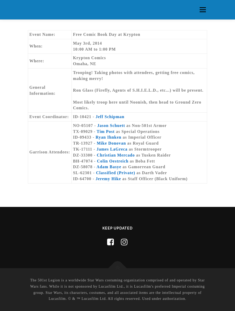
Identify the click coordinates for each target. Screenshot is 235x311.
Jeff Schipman (110, 116)
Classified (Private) (115, 173)
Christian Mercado (116, 155)
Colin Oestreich (112, 161)
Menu (202, 10)
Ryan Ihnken (108, 137)
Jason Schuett (111, 125)
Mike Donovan (111, 143)
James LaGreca (111, 149)
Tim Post (106, 131)
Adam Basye (108, 167)
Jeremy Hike (108, 179)
